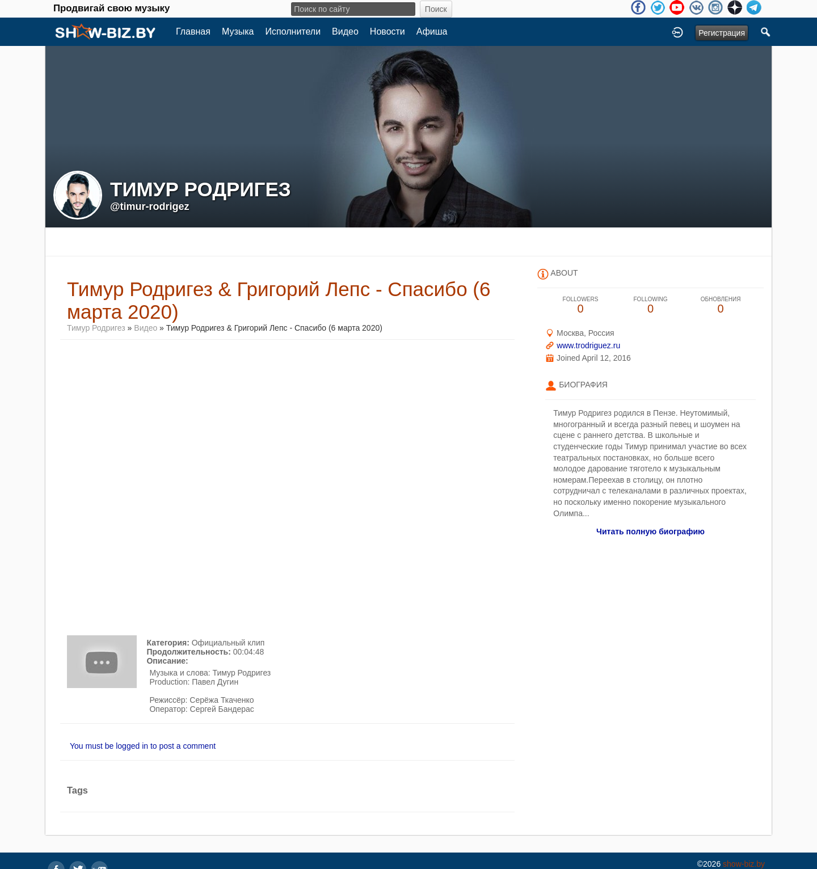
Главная (193, 31)
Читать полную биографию (650, 531)
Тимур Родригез (96, 327)
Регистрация (721, 32)
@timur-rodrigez (149, 206)
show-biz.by (744, 863)
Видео (345, 31)
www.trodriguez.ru (588, 345)
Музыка (238, 31)
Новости (387, 31)
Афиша (432, 31)
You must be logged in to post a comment (143, 745)
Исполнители (293, 31)
